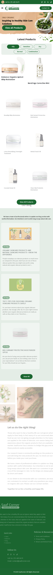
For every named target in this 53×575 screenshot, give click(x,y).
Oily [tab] (13, 47)
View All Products (26, 202)
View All (26, 377)
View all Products (14, 27)
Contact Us (46, 8)
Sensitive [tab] (26, 47)
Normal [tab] (20, 52)
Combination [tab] (33, 52)
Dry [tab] (40, 47)
